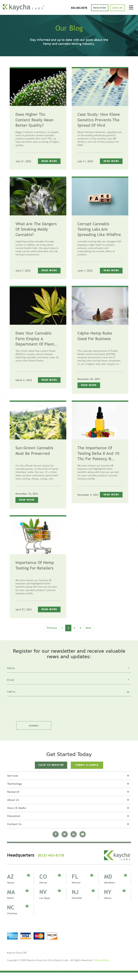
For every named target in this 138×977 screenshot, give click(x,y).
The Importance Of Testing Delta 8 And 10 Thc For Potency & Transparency (98, 454)
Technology (14, 788)
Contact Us (14, 828)
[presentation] (31, 707)
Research (13, 796)
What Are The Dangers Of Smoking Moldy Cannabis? (36, 230)
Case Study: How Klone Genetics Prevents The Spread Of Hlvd (98, 120)
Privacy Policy (101, 964)
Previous (52, 628)
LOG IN (117, 8)
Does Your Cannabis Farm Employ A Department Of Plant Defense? (34, 339)
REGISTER (98, 8)
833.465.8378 (78, 7)
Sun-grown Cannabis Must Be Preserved (34, 451)
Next (88, 628)
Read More (49, 162)
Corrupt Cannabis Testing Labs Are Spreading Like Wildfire (99, 230)
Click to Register (51, 767)
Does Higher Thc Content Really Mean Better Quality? (34, 120)
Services (12, 780)
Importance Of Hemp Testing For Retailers (34, 566)
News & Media (16, 812)
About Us (13, 804)
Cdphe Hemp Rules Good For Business (94, 336)
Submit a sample (87, 766)
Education (13, 820)
